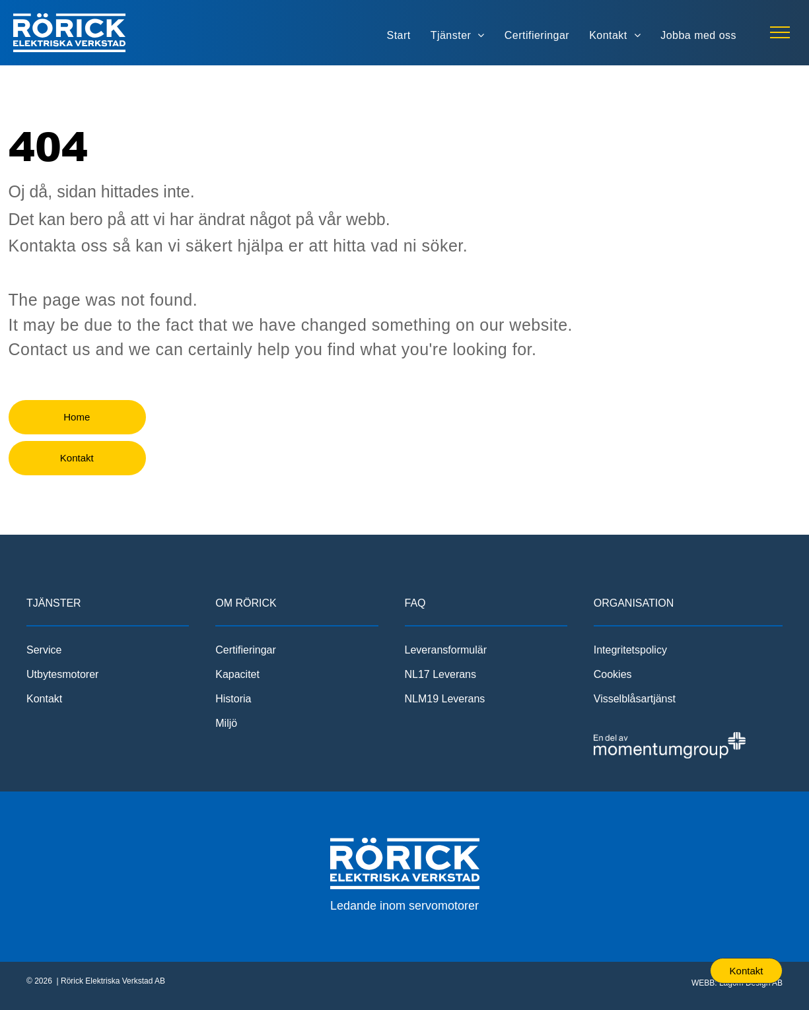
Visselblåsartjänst (635, 698)
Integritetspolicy (630, 650)
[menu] (780, 32)
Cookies (613, 674)
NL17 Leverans (441, 674)
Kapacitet (237, 674)
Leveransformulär (446, 650)
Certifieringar (245, 650)
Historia (233, 698)
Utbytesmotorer (62, 674)
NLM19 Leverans (445, 698)
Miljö (226, 723)
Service (43, 650)
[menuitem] (399, 35)
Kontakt (44, 698)
